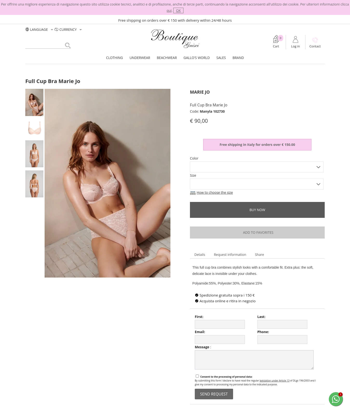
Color (194, 158)
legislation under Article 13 (274, 380)
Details (199, 254)
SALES (221, 57)
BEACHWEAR (167, 57)
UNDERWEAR (139, 57)
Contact (315, 46)
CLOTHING (114, 57)
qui (169, 10)
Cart (276, 46)
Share (259, 254)
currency (68, 29)
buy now (257, 209)
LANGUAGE (39, 29)
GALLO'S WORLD (196, 57)
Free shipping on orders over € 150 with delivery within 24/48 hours (175, 20)
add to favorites (257, 232)
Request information (230, 254)
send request (214, 394)
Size (193, 175)
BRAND (238, 57)
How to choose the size (215, 192)
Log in (295, 46)
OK (178, 10)
